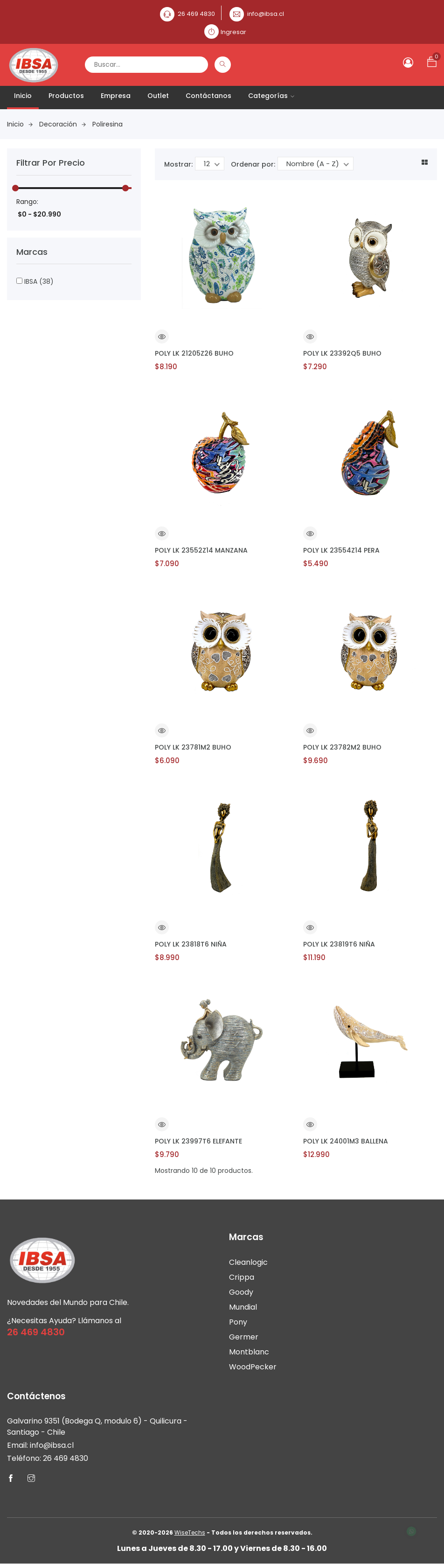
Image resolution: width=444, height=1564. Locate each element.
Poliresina (107, 124)
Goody (241, 1292)
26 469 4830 (196, 13)
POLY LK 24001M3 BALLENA (345, 1141)
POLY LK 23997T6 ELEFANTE (198, 1141)
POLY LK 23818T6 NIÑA (191, 944)
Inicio (23, 95)
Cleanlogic (248, 1262)
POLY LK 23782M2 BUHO (342, 747)
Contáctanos (208, 95)
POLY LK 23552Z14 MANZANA (201, 550)
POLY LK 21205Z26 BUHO (194, 353)
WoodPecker (253, 1366)
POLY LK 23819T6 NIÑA (339, 944)
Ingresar (233, 32)
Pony (238, 1322)
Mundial (243, 1307)
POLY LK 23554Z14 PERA (341, 550)
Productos (66, 95)
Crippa (241, 1277)
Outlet (158, 95)
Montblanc (249, 1352)
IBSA (35, 281)
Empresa (116, 95)
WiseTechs (189, 1533)
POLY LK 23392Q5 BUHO (342, 353)
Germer (243, 1337)
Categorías (271, 95)
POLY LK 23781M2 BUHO (193, 747)
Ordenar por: (253, 164)
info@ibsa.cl (265, 13)
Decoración (62, 124)
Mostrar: (178, 164)
